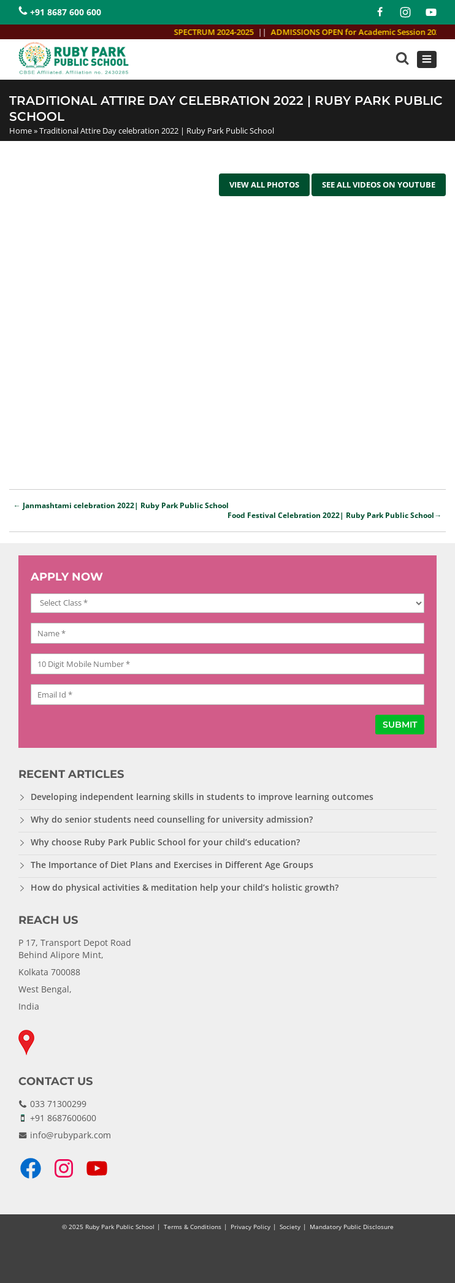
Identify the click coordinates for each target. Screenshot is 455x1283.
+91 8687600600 (63, 1118)
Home (20, 130)
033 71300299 (58, 1104)
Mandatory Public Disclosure (352, 1226)
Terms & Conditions (192, 1226)
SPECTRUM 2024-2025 (219, 31)
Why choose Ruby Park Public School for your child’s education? (165, 842)
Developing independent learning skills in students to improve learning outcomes (202, 796)
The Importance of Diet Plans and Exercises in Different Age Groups (172, 864)
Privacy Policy (250, 1226)
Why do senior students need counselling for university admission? (172, 819)
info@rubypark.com (70, 1135)
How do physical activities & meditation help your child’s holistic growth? (184, 887)
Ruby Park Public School (120, 1226)
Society (290, 1226)
